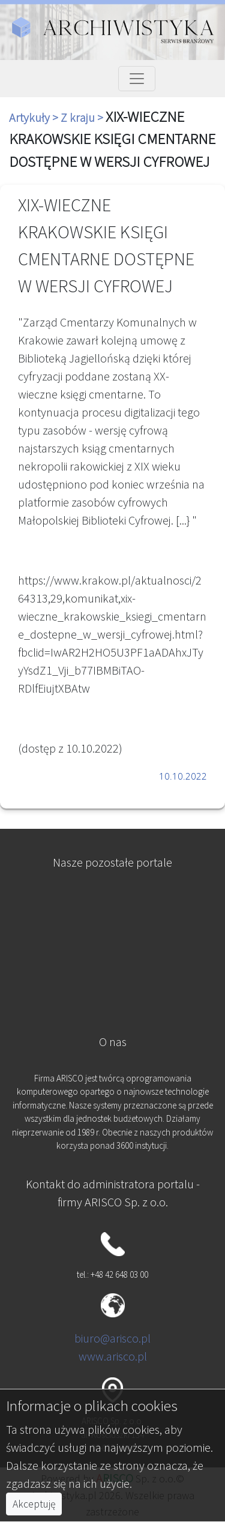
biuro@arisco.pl (112, 1338)
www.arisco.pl (113, 1356)
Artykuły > (35, 117)
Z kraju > (83, 117)
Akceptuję (34, 1504)
